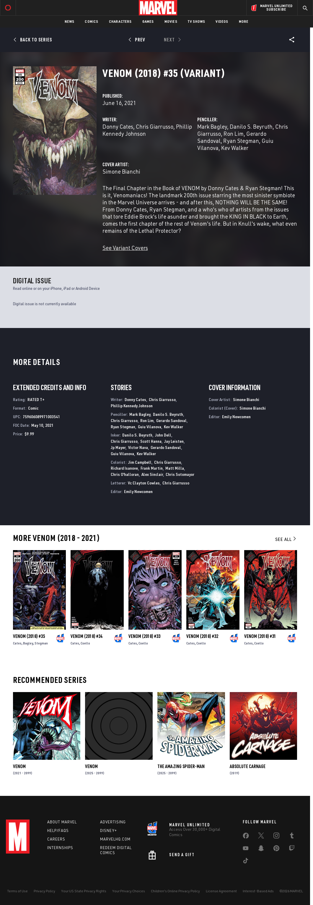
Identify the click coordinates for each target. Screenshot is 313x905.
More (244, 21)
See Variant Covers (125, 247)
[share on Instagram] (276, 837)
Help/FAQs (58, 830)
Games (148, 21)
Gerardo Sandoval (171, 420)
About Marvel (62, 822)
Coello (85, 643)
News (69, 21)
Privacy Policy (44, 891)
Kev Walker (234, 147)
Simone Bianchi (121, 171)
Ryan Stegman (241, 140)
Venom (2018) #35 (29, 636)
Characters (120, 21)
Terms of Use (17, 891)
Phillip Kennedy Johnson (132, 405)
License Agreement (221, 891)
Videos (222, 21)
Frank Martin (152, 468)
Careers (56, 839)
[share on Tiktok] (246, 862)
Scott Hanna (151, 441)
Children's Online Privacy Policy (175, 891)
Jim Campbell (139, 462)
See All (286, 539)
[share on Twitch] (292, 849)
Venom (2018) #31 (260, 636)
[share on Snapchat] (261, 849)
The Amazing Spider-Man (181, 766)
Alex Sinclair (152, 474)
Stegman (41, 643)
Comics (91, 21)
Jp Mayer (118, 447)
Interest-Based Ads (258, 891)
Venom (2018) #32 (202, 636)
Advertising (113, 822)
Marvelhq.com (115, 839)
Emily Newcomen (138, 491)
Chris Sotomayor (180, 474)
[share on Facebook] (246, 837)
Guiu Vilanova (149, 426)
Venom (19, 766)
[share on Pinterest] (276, 849)
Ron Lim (234, 133)
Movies (170, 21)
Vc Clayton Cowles (144, 482)
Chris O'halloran (125, 474)
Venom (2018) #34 (86, 636)
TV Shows (196, 21)
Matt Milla (174, 468)
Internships (60, 847)
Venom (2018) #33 (144, 636)
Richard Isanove (124, 468)
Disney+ (108, 830)
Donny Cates (117, 126)
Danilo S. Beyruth (251, 126)
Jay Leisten (174, 441)
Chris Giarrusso (154, 126)
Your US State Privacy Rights (83, 891)
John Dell (163, 434)
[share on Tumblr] (292, 837)
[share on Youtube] (246, 849)
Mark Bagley (212, 126)
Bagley (28, 643)
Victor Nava (138, 447)
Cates (17, 643)
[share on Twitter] (261, 837)
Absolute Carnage (247, 766)
